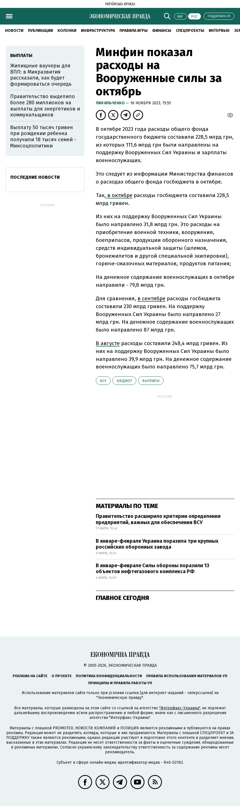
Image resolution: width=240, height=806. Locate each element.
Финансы (161, 30)
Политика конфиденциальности (109, 676)
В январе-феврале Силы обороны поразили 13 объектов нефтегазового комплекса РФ (152, 568)
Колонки (66, 30)
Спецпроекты (190, 30)
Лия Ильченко (111, 103)
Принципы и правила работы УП (120, 683)
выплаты (150, 381)
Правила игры (133, 30)
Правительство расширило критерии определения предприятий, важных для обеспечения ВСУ (158, 519)
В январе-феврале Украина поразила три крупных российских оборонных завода (157, 544)
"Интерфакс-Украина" (179, 708)
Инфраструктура (98, 30)
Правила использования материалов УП (186, 676)
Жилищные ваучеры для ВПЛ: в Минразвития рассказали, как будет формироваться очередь (41, 75)
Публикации (40, 30)
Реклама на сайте (30, 676)
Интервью (219, 30)
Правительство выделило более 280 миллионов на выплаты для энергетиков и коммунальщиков (45, 105)
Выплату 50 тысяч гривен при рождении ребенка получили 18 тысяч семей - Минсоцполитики (43, 136)
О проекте (62, 676)
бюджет (124, 381)
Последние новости (35, 177)
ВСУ (103, 381)
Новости (14, 30)
